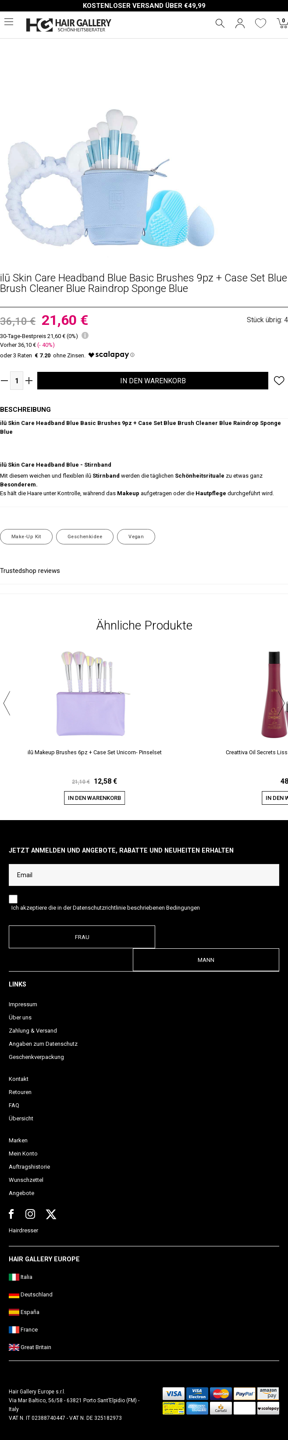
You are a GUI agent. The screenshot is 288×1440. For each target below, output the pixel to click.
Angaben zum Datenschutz (43, 1043)
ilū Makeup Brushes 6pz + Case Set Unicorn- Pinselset (95, 752)
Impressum (23, 1004)
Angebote (21, 1193)
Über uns (20, 1017)
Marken (18, 1140)
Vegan (136, 537)
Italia (20, 1277)
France (23, 1329)
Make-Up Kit (26, 537)
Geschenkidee (85, 537)
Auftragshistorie (29, 1166)
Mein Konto (23, 1153)
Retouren (20, 1092)
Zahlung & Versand (33, 1030)
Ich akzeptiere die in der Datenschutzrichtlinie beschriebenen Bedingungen (105, 907)
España (24, 1312)
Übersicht (21, 1118)
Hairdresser (23, 1230)
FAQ (14, 1105)
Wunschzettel (26, 1180)
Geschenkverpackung (36, 1057)
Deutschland (31, 1294)
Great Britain (30, 1347)
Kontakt (18, 1079)
